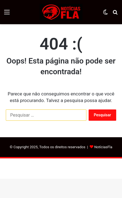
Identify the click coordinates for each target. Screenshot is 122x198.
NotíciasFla (103, 147)
